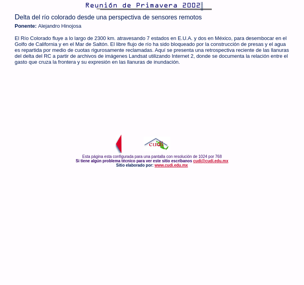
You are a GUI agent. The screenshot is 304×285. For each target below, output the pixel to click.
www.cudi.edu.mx (171, 165)
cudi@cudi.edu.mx (210, 161)
